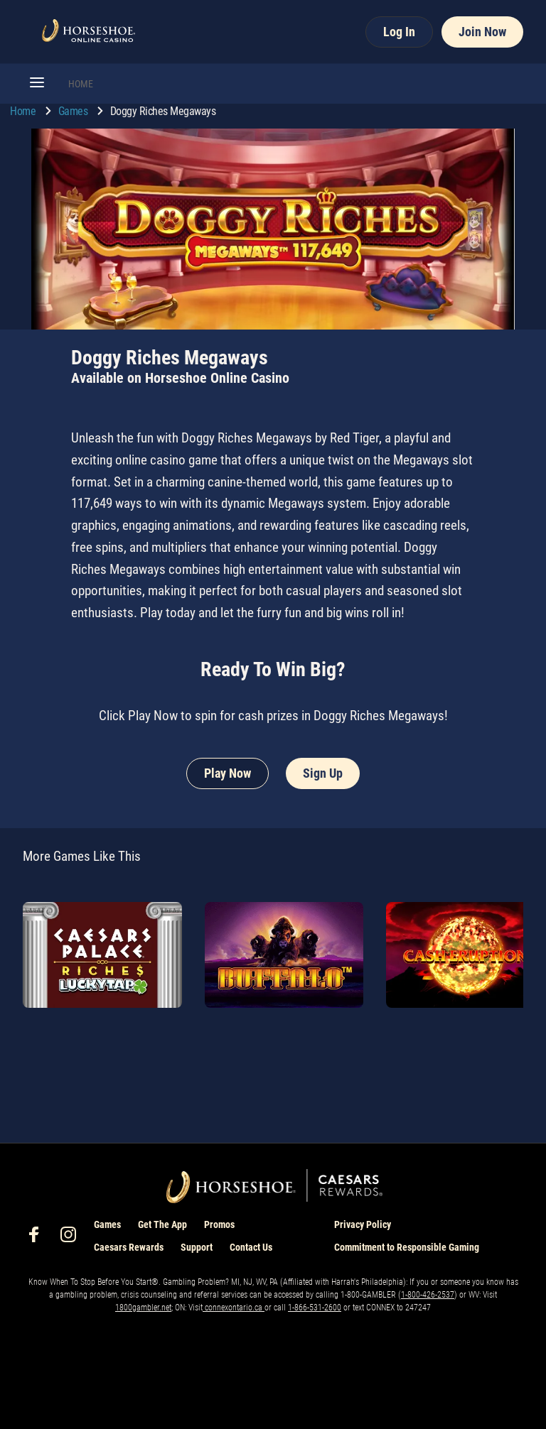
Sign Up (323, 773)
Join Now (482, 31)
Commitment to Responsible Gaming (406, 1247)
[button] (37, 83)
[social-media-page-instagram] (72, 1238)
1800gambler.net (143, 1308)
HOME (80, 83)
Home (24, 111)
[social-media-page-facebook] (38, 1238)
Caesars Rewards (129, 1247)
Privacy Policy (362, 1224)
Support (197, 1247)
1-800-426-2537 (427, 1295)
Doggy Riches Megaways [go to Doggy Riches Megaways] (163, 111)
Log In (399, 31)
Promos (219, 1224)
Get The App (162, 1224)
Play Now (227, 773)
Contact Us (251, 1247)
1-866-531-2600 (314, 1308)
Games (74, 111)
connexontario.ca (233, 1308)
